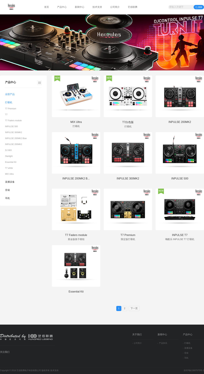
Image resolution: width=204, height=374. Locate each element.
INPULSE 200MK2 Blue (16, 138)
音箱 (7, 190)
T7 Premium (10, 109)
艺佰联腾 (132, 7)
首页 (46, 7)
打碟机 (8, 102)
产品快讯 (162, 343)
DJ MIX (8, 150)
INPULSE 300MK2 (13, 132)
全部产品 (10, 94)
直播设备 (10, 182)
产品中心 (62, 7)
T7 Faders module (13, 121)
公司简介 (115, 7)
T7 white (9, 168)
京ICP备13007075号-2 (194, 370)
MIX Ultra (9, 174)
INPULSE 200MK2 (13, 144)
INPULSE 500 (11, 126)
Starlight (9, 156)
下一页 (134, 308)
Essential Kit (10, 162)
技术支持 (97, 7)
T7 (6, 115)
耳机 (7, 198)
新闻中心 (79, 7)
